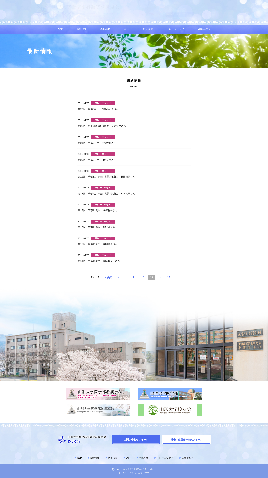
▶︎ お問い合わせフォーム (180, 14)
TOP (60, 29)
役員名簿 (148, 29)
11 (134, 277)
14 (160, 277)
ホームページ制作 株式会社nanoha (134, 473)
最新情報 (82, 29)
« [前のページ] (118, 277)
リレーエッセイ (175, 29)
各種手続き (204, 29)
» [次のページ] (176, 277)
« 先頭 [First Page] (108, 277)
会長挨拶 (105, 29)
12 (142, 277)
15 (168, 277)
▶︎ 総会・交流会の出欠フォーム (214, 14)
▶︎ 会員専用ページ (150, 14)
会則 (126, 29)
